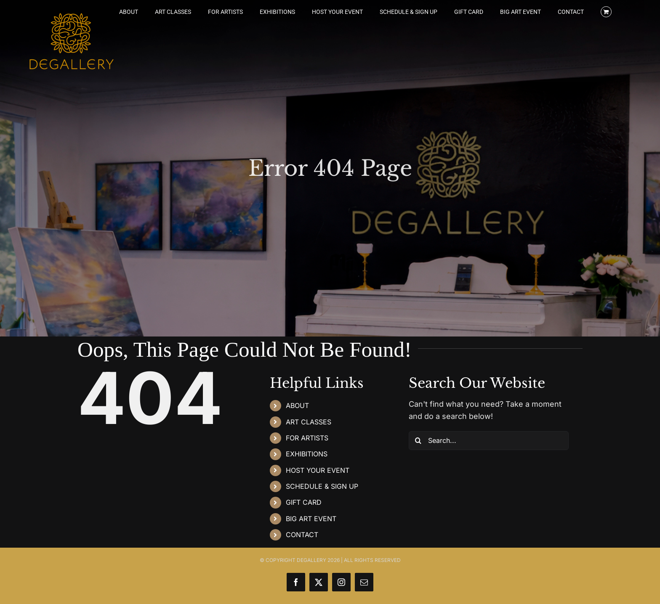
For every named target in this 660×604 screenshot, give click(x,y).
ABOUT (297, 405)
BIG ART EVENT (311, 518)
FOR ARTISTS (307, 438)
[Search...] (489, 440)
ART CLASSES (308, 422)
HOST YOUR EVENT (317, 470)
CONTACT (302, 534)
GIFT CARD (304, 502)
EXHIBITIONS (306, 454)
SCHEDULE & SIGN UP (322, 486)
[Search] (418, 440)
